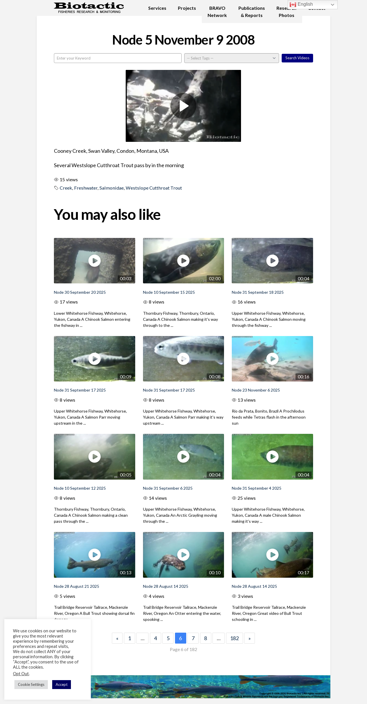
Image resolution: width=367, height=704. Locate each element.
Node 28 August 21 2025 (76, 586)
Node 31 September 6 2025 (168, 488)
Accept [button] (61, 684)
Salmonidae (111, 187)
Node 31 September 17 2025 (80, 390)
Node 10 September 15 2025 (169, 292)
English (301, 4)
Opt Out (21, 673)
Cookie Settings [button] (31, 684)
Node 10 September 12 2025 (80, 488)
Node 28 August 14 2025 (165, 586)
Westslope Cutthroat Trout (154, 187)
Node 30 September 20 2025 (80, 292)
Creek (66, 187)
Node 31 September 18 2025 (258, 292)
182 (234, 638)
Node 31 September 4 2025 (256, 488)
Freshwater (85, 187)
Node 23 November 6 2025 (256, 390)
